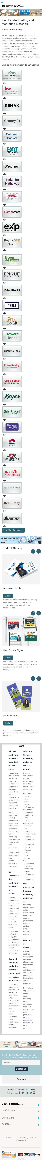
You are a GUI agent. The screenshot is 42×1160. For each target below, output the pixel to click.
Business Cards (12, 588)
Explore (8, 596)
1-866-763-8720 (28, 7)
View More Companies (13, 530)
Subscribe (21, 1069)
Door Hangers (11, 715)
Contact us (27, 1020)
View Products (4, 83)
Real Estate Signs (13, 650)
